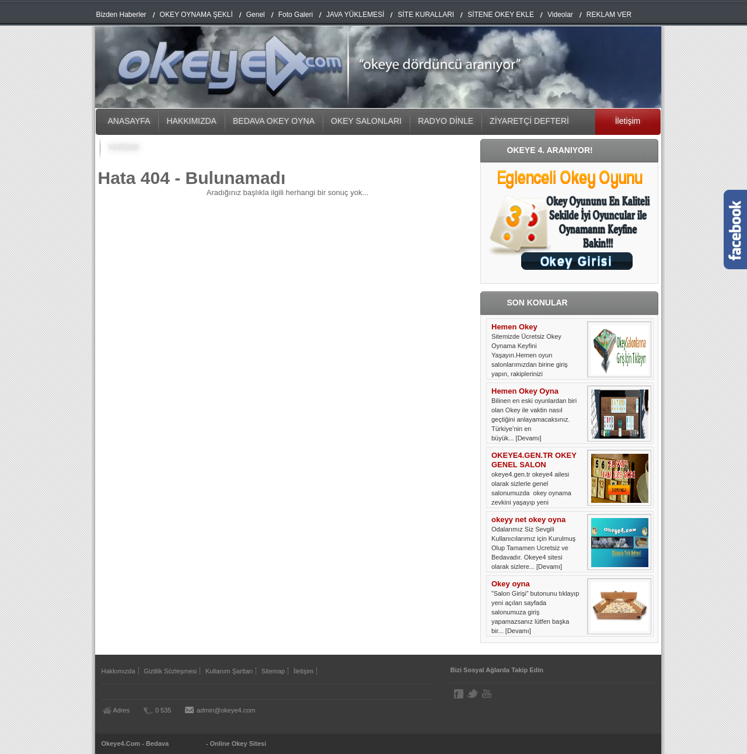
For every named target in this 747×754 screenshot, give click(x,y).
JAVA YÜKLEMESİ (355, 15)
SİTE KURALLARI (425, 15)
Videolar (560, 15)
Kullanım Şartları (229, 671)
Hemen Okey (514, 326)
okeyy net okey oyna (528, 519)
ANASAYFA (129, 121)
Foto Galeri (295, 15)
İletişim (628, 121)
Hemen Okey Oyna (524, 391)
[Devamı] (529, 438)
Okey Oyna (187, 743)
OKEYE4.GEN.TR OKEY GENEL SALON (534, 460)
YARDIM (123, 147)
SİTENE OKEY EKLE (500, 15)
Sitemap (273, 671)
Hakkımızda (118, 671)
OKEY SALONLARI (366, 121)
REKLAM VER (609, 15)
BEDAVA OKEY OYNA (274, 121)
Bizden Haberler (121, 15)
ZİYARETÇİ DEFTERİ (529, 121)
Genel (255, 15)
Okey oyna (510, 583)
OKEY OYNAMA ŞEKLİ (196, 15)
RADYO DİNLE (445, 121)
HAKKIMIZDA (191, 121)
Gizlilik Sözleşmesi (170, 671)
